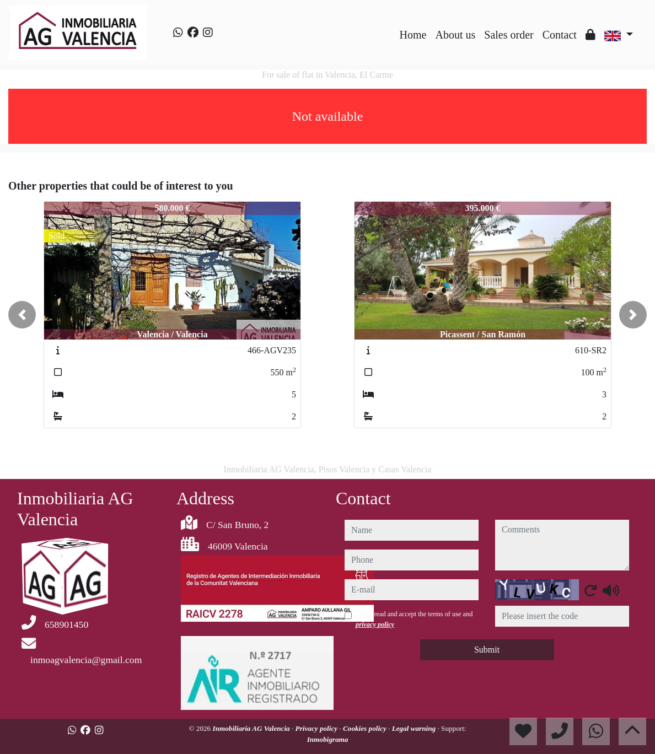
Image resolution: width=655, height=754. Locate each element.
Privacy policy (318, 728)
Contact (560, 35)
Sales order (508, 35)
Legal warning (415, 728)
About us (455, 35)
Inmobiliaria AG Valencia (252, 728)
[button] (22, 314)
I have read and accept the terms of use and (414, 619)
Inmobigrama (327, 739)
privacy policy (375, 624)
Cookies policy (365, 728)
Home (413, 35)
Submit (487, 649)
